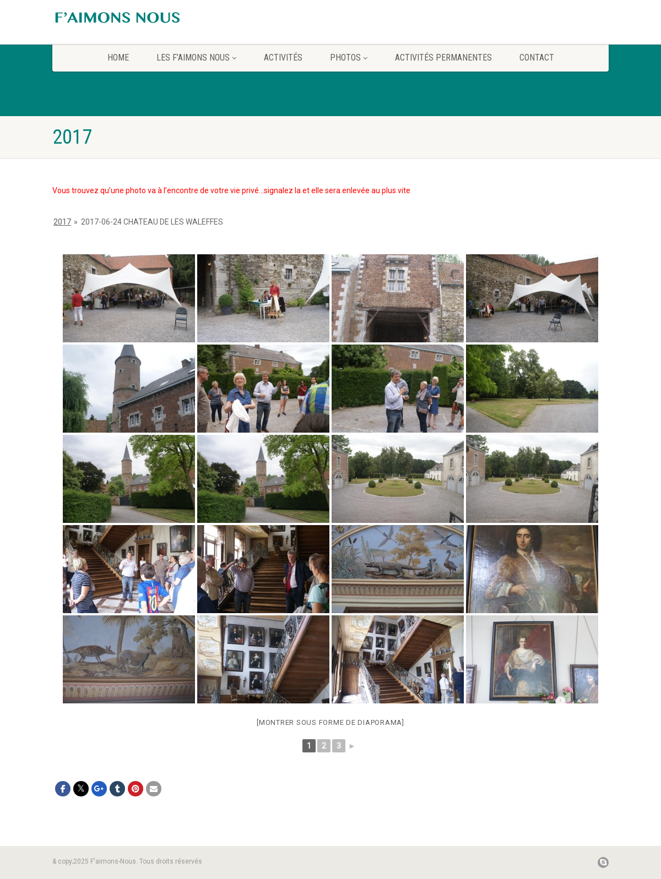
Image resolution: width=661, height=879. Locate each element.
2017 (62, 221)
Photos (348, 57)
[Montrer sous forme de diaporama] (330, 722)
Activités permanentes (443, 57)
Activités (283, 57)
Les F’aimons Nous (196, 57)
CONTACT (536, 57)
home (118, 57)
